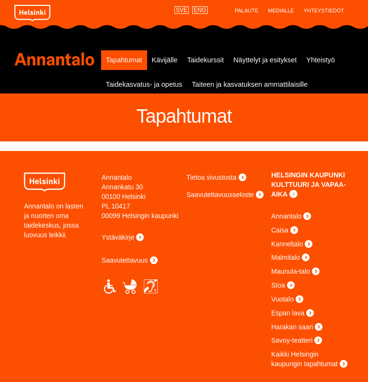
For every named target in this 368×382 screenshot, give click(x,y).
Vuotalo (282, 299)
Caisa (279, 230)
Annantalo (57, 59)
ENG (200, 10)
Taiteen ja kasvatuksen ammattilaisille (250, 84)
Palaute (246, 10)
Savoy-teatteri (291, 340)
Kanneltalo (287, 244)
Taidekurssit (205, 60)
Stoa (278, 285)
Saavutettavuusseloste (220, 194)
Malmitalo (285, 257)
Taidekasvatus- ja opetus (144, 84)
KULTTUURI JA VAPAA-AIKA (308, 189)
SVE (181, 10)
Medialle (281, 10)
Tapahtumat (124, 60)
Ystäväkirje (118, 237)
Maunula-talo (290, 271)
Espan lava (287, 313)
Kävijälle (165, 60)
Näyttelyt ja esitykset (265, 60)
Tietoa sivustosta (211, 177)
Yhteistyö (320, 60)
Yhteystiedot (324, 10)
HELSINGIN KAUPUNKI (308, 175)
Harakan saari (292, 327)
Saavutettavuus (125, 260)
